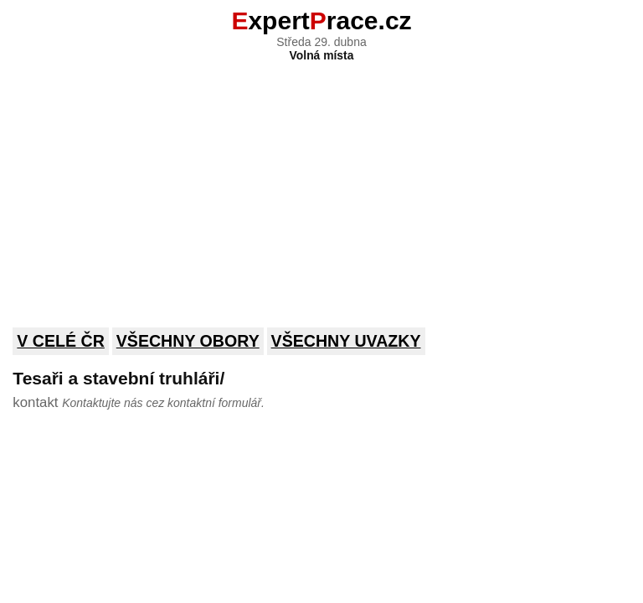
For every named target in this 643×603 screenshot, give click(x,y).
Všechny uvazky (346, 341)
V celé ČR (61, 341)
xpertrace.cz (321, 20)
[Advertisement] (321, 183)
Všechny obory (188, 341)
